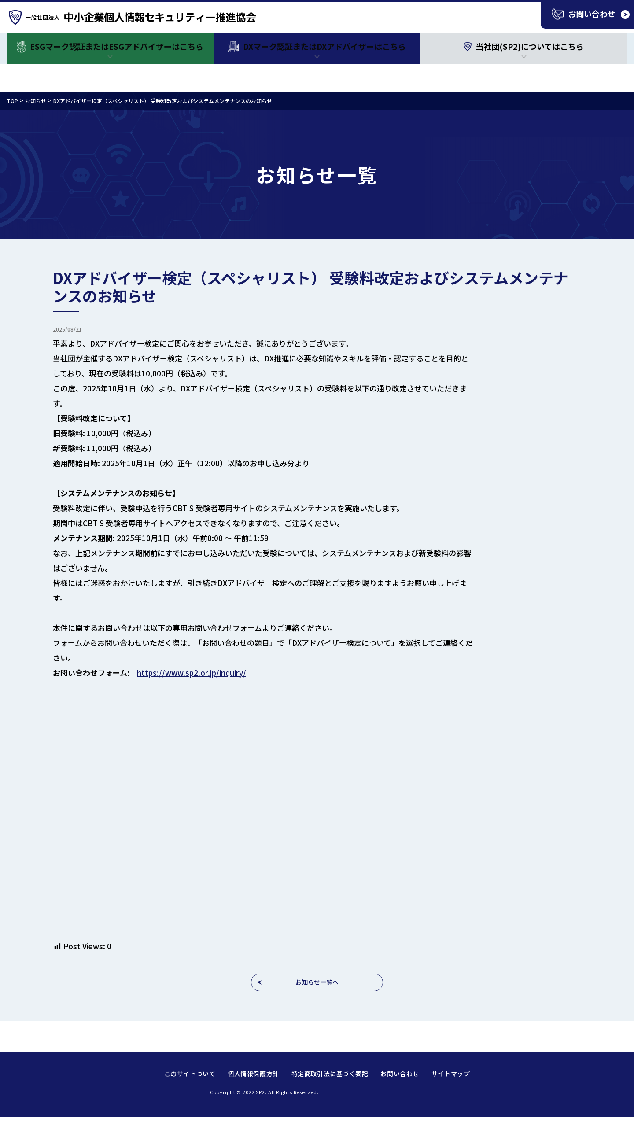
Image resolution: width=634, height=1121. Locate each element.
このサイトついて (189, 1073)
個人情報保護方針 (253, 1073)
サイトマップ (450, 1073)
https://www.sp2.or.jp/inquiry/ (191, 672)
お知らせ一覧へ (317, 981)
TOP (12, 100)
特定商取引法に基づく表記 (330, 1073)
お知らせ (35, 100)
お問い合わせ (399, 1073)
